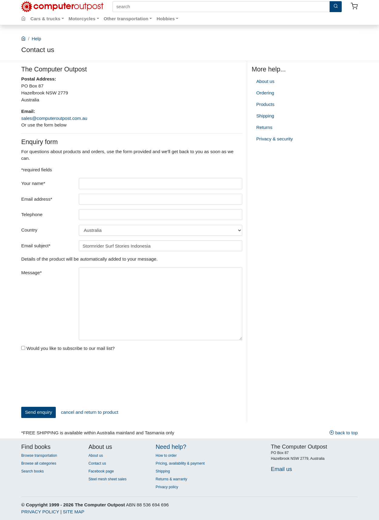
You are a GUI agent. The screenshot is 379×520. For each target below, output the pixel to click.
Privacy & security (274, 138)
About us (265, 81)
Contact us (97, 463)
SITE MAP (73, 511)
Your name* (33, 183)
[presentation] (46, 380)
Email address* (36, 199)
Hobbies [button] (165, 18)
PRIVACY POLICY (40, 511)
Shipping (265, 115)
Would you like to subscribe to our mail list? (68, 348)
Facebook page (101, 471)
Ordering (265, 92)
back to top (343, 432)
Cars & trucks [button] (45, 18)
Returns (264, 127)
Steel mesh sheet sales (108, 479)
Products (265, 104)
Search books (32, 471)
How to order (166, 455)
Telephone (31, 214)
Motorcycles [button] (82, 18)
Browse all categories (38, 463)
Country (29, 229)
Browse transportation (39, 455)
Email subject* (35, 245)
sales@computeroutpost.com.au (54, 118)
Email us (281, 469)
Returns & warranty (171, 479)
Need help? (171, 446)
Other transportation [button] (126, 18)
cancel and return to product (89, 412)
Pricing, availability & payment (180, 463)
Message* (31, 272)
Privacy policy (167, 487)
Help (36, 38)
